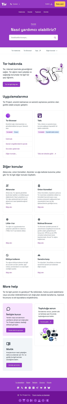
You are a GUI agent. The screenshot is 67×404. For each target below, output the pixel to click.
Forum (49, 382)
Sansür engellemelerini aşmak (16, 144)
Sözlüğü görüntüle (14, 365)
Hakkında (22, 12)
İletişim (34, 382)
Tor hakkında (16, 50)
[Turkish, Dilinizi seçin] (15, 4)
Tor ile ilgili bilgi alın (11, 84)
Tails (38, 50)
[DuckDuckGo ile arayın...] (33, 37)
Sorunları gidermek (13, 149)
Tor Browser (28, 50)
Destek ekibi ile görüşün (15, 330)
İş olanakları (20, 382)
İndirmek (9, 139)
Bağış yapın (60, 4)
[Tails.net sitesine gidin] (47, 154)
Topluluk (38, 12)
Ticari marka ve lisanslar (41, 395)
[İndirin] (49, 4)
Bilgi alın (9, 207)
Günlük (46, 12)
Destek (30, 12)
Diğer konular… (11, 154)
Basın (28, 382)
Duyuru (42, 382)
